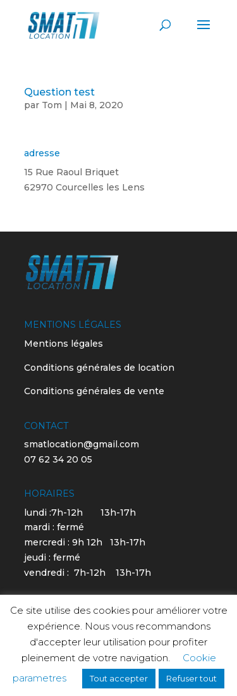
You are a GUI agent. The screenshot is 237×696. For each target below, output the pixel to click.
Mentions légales (63, 343)
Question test (59, 92)
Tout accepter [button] (119, 678)
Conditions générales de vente (94, 391)
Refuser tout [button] (191, 678)
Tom (52, 105)
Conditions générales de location (99, 367)
